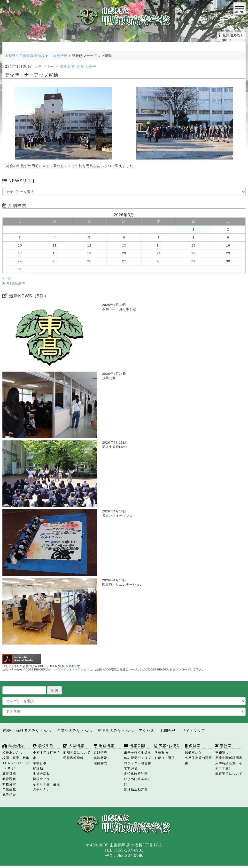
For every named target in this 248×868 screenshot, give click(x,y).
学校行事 (39, 763)
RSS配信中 (13, 283)
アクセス (146, 730)
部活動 (38, 768)
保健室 (193, 746)
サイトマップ (193, 730)
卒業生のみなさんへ (74, 730)
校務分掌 (9, 784)
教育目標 (9, 773)
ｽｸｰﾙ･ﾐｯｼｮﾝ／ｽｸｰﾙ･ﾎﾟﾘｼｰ (15, 765)
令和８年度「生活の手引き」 (46, 786)
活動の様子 (86, 67)
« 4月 (6, 278)
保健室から (193, 752)
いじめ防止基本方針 (137, 781)
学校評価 (131, 768)
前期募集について (76, 752)
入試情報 (73, 746)
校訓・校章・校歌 (16, 758)
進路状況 (100, 758)
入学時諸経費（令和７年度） (228, 765)
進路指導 (100, 752)
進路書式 (100, 763)
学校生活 (43, 746)
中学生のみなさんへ (115, 730)
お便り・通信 (165, 758)
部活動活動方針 (136, 789)
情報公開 (134, 746)
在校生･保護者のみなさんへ (26, 730)
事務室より (223, 752)
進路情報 (104, 746)
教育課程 (9, 779)
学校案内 (161, 752)
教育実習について (228, 773)
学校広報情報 (73, 758)
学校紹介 (13, 746)
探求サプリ (41, 779)
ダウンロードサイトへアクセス (69, 669)
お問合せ (168, 730)
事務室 (223, 746)
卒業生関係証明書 (228, 758)
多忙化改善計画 (136, 773)
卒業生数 (9, 789)
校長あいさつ (12, 752)
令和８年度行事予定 (46, 755)
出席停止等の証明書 (198, 760)
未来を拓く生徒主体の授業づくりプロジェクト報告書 (137, 758)
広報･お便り (167, 746)
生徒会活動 (66, 67)
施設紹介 (9, 794)
